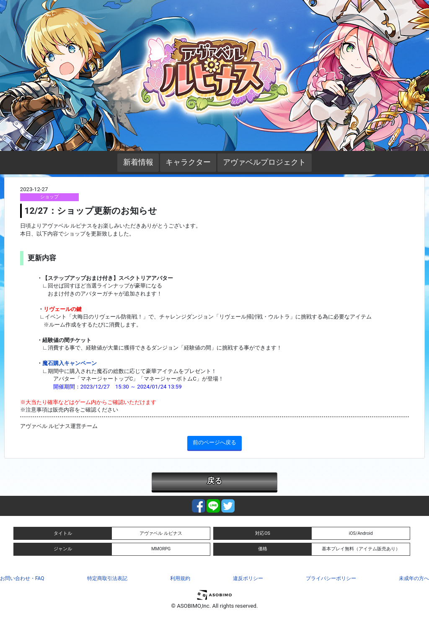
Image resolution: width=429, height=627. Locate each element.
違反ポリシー (248, 578)
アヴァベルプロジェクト (264, 162)
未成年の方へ (414, 578)
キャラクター (188, 162)
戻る (214, 480)
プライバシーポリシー (331, 578)
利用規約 (180, 578)
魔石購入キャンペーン (69, 363)
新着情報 (138, 162)
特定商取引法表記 (107, 578)
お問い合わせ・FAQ (22, 578)
